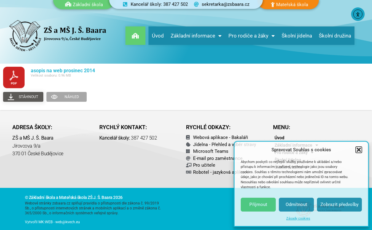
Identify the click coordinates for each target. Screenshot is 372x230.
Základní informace (196, 36)
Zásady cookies (298, 218)
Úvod (158, 36)
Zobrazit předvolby (339, 204)
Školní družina (335, 36)
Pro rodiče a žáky (251, 36)
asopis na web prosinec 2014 (63, 70)
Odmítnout (296, 204)
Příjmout (258, 204)
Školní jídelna (297, 36)
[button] (359, 150)
